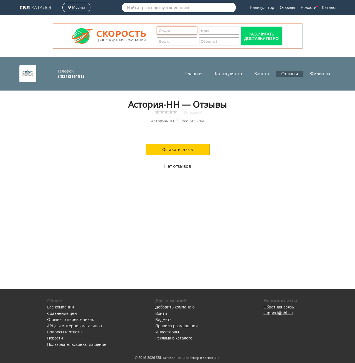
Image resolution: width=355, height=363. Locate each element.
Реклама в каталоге (173, 338)
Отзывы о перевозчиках (70, 319)
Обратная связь (278, 307)
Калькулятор (262, 7)
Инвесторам (167, 331)
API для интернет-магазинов (74, 325)
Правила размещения (176, 325)
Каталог (35, 7)
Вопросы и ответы (64, 331)
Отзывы (287, 7)
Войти (161, 313)
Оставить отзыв (177, 149)
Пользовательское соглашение (76, 344)
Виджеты (164, 319)
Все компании (60, 307)
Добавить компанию (175, 307)
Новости (309, 7)
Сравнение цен (62, 313)
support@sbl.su (278, 312)
